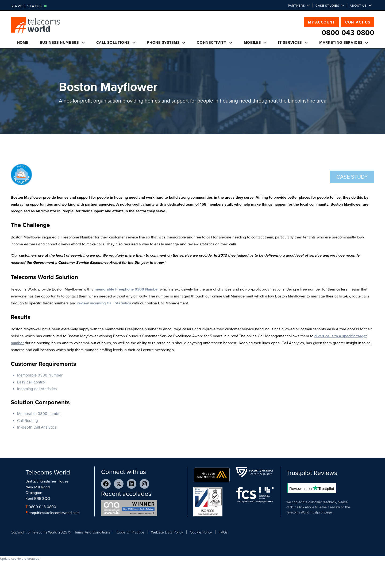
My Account (321, 22)
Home (22, 42)
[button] (299, 5)
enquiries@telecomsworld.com (54, 512)
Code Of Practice (130, 532)
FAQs (223, 532)
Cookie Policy (201, 532)
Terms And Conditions (92, 532)
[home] (35, 27)
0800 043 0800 (42, 506)
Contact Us (357, 22)
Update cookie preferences (19, 558)
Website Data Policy (167, 532)
